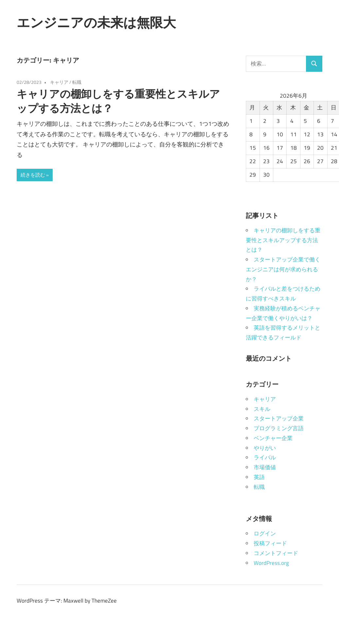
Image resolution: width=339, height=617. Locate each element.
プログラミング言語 (279, 428)
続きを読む (33, 175)
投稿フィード (270, 543)
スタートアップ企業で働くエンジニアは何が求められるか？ (283, 269)
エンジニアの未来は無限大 (96, 22)
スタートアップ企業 (279, 418)
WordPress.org (271, 563)
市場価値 (265, 467)
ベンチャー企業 (273, 438)
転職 (76, 82)
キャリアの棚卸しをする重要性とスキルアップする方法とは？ (283, 240)
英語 (259, 477)
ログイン (265, 533)
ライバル (265, 457)
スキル (262, 409)
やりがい (265, 448)
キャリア (59, 82)
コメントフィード (276, 553)
